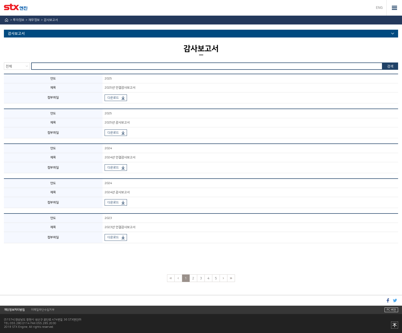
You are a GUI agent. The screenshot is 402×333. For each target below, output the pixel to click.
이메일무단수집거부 (42, 309)
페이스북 (388, 300)
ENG (379, 8)
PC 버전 (391, 309)
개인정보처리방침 (14, 309)
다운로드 (113, 97)
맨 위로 (394, 325)
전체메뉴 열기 (394, 8)
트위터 (395, 300)
